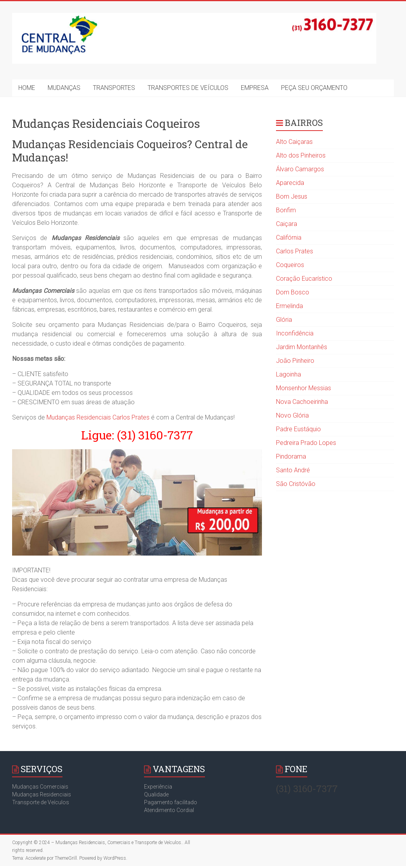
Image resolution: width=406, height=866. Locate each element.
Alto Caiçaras (294, 141)
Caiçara (286, 224)
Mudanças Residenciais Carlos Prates (98, 417)
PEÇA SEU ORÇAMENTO (314, 87)
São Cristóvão (295, 484)
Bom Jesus (291, 196)
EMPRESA (255, 87)
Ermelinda (289, 306)
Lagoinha (288, 374)
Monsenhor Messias (303, 388)
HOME (26, 87)
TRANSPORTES (114, 87)
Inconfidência (294, 333)
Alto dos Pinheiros (301, 155)
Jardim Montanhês (301, 347)
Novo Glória (292, 415)
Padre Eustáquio (298, 429)
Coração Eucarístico (304, 278)
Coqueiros (290, 265)
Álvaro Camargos (300, 169)
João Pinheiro (295, 360)
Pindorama (291, 456)
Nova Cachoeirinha (302, 401)
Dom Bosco (292, 292)
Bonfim (286, 210)
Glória (284, 319)
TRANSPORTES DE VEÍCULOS (188, 87)
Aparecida (290, 182)
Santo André (293, 470)
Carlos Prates (294, 251)
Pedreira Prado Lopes (306, 442)
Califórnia (288, 237)
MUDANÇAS (64, 87)
